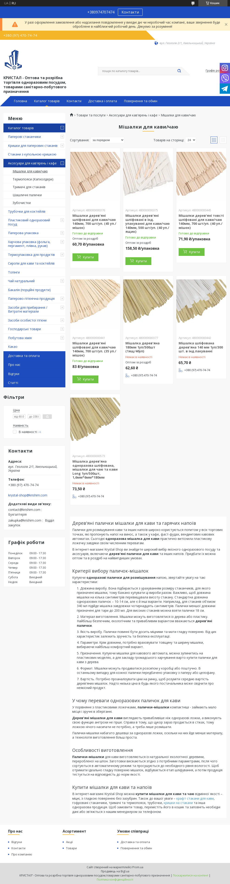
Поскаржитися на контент (190, 875)
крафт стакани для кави (195, 798)
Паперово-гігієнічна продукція (31, 298)
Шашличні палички (27, 195)
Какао (12, 346)
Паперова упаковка (23, 233)
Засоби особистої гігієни (27, 320)
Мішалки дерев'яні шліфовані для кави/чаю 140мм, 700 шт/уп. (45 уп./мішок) (94, 221)
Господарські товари (24, 329)
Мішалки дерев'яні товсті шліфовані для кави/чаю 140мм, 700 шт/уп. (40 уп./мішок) (201, 221)
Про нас (14, 364)
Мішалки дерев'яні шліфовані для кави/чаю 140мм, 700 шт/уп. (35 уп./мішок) (94, 349)
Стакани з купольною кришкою (32, 154)
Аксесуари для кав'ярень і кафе (32, 163)
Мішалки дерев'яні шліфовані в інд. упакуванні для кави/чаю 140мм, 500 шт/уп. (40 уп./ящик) (147, 223)
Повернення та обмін (140, 101)
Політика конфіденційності (115, 879)
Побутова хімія (20, 338)
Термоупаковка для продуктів (31, 254)
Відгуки (13, 374)
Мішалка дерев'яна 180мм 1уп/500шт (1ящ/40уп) (142, 347)
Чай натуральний (21, 281)
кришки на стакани (178, 803)
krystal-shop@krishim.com (27, 495)
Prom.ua (137, 867)
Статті (13, 382)
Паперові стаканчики (24, 136)
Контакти (130, 12)
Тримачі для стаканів (29, 187)
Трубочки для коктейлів (26, 211)
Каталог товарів (47, 101)
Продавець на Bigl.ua (115, 871)
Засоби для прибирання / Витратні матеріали (27, 309)
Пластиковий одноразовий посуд (29, 222)
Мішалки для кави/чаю (30, 171)
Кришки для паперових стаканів (33, 145)
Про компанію (21, 854)
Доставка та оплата (24, 356)
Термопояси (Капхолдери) (33, 179)
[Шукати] (179, 71)
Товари (71, 848)
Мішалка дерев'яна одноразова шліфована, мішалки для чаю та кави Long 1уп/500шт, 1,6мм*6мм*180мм (95, 469)
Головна (20, 101)
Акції (69, 842)
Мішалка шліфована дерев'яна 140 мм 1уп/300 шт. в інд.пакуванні (201, 347)
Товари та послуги (90, 115)
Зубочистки (22, 203)
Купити (88, 257)
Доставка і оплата (102, 101)
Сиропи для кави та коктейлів (31, 263)
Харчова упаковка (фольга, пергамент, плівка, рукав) (29, 244)
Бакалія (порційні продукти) (29, 290)
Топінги (14, 272)
